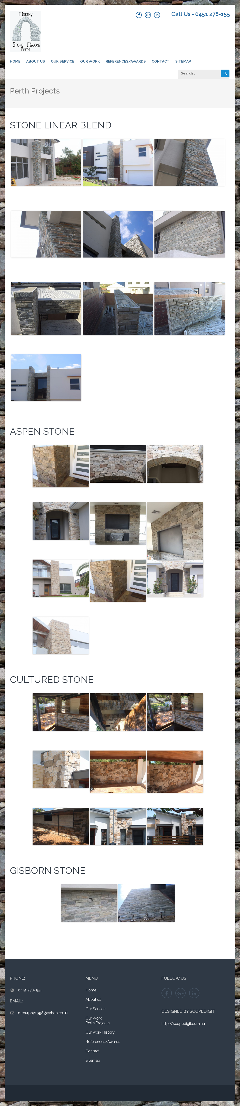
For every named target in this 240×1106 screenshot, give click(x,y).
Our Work (90, 61)
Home (15, 61)
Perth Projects (98, 1023)
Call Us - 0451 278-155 (200, 14)
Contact (160, 61)
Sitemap (183, 61)
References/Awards (126, 61)
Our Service (62, 61)
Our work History (100, 1032)
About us (35, 61)
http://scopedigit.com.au (183, 1023)
